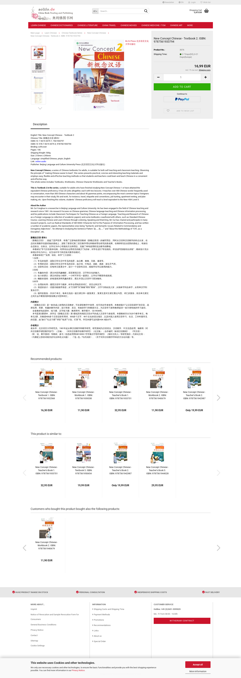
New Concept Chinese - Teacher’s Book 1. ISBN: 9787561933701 (120, 395)
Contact (34, 635)
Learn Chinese (38, 25)
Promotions (98, 620)
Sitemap (34, 641)
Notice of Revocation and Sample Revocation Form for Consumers (55, 616)
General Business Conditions (43, 624)
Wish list (205, 2)
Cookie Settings (38, 645)
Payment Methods (101, 614)
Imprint (34, 609)
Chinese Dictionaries (62, 25)
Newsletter (168, 2)
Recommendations (101, 625)
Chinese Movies (129, 25)
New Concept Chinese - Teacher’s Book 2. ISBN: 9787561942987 (194, 395)
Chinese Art (176, 25)
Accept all (198, 664)
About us (97, 636)
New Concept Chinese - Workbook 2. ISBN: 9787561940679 (157, 395)
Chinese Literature (87, 25)
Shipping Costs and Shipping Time (108, 609)
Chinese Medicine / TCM (153, 25)
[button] (181, 2)
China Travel (109, 25)
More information (197, 671)
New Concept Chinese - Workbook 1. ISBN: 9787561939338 (83, 395)
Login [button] (192, 2)
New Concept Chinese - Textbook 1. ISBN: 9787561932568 (46, 395)
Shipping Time (160, 54)
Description (40, 124)
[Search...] (95, 11)
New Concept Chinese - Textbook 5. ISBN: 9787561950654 (83, 470)
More (190, 25)
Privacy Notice (78, 670)
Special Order (99, 641)
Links (95, 630)
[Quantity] (182, 77)
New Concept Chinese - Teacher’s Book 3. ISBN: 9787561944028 (157, 470)
